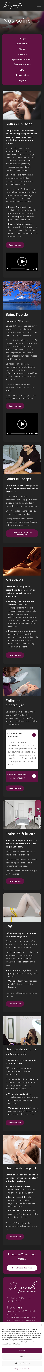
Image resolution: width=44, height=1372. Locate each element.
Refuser (22, 1357)
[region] (22, 754)
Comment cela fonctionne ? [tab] (21, 735)
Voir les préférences (22, 1363)
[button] (40, 1325)
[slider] (18, 433)
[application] (22, 262)
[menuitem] (37, 4)
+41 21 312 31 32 (15, 1301)
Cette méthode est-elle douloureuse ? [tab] (21, 776)
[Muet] (36, 269)
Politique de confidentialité (22, 1369)
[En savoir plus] (15, 245)
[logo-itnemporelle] (17, 5)
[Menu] (37, 4)
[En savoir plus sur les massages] (22, 533)
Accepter (22, 1350)
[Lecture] (7, 269)
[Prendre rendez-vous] (22, 1268)
